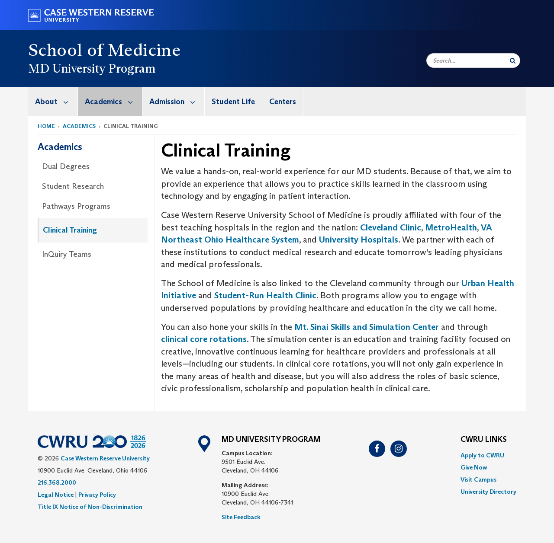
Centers (282, 101)
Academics (113, 101)
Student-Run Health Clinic (265, 295)
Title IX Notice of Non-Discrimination (90, 507)
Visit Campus (478, 479)
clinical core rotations (204, 339)
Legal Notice (56, 494)
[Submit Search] (512, 60)
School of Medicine (104, 50)
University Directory (488, 491)
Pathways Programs (76, 206)
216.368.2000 (57, 482)
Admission (176, 101)
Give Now (474, 467)
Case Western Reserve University (105, 458)
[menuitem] (53, 101)
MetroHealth (451, 227)
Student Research (73, 186)
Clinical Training (70, 230)
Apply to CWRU (482, 455)
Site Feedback (241, 517)
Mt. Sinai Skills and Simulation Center (366, 327)
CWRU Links (484, 439)
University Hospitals (358, 239)
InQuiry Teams (66, 254)
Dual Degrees (66, 166)
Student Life (233, 101)
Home (46, 126)
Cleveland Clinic (390, 227)
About (56, 101)
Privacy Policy (97, 494)
